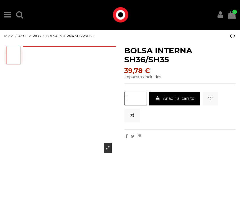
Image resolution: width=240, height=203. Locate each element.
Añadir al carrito (174, 98)
